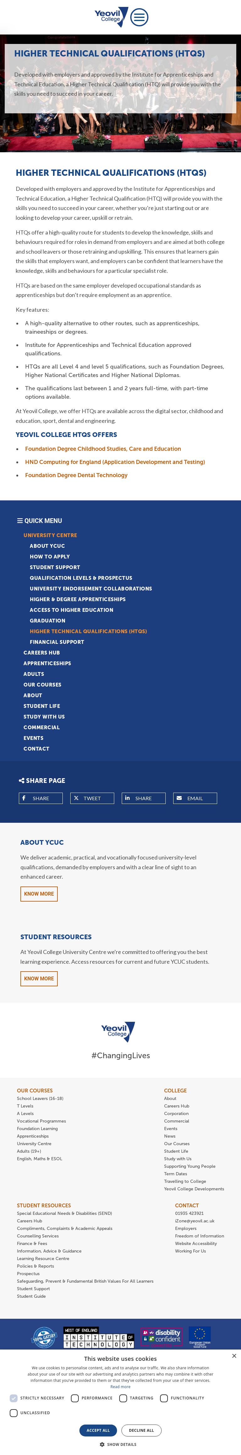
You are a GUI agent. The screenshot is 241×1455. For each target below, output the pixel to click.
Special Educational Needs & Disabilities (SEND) (64, 1213)
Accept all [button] (98, 1430)
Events (33, 738)
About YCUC (47, 546)
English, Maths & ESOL (40, 1158)
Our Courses (43, 685)
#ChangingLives (120, 1055)
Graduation (47, 621)
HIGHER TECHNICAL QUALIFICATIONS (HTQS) (88, 631)
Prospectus (28, 1273)
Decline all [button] (141, 1430)
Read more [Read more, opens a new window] (120, 1386)
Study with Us (44, 717)
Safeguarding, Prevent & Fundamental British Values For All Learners (86, 1281)
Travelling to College (185, 1181)
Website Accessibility (196, 1243)
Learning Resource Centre (43, 1258)
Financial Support (57, 642)
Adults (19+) (29, 1151)
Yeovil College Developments (194, 1189)
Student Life (42, 706)
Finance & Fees (32, 1243)
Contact (37, 749)
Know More (39, 894)
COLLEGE (175, 1091)
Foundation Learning (37, 1128)
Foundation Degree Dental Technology (76, 475)
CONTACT (187, 1206)
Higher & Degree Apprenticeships (78, 599)
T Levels (25, 1106)
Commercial (42, 727)
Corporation (176, 1113)
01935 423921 (189, 1213)
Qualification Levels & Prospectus (81, 578)
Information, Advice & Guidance (49, 1251)
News (169, 1136)
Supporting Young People (190, 1166)
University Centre (50, 535)
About (33, 695)
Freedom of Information (199, 1236)
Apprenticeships (47, 663)
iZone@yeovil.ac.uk (194, 1221)
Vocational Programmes (41, 1121)
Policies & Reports (35, 1266)
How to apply (50, 557)
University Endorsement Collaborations (91, 589)
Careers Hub (42, 653)
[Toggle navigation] (139, 17)
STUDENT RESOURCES (44, 1206)
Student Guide (31, 1296)
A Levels (25, 1113)
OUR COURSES (35, 1091)
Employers (185, 1228)
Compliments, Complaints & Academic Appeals (64, 1228)
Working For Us (190, 1251)
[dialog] (120, 1402)
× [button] (234, 1356)
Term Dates (175, 1174)
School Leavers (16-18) (40, 1098)
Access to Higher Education (71, 610)
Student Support (55, 567)
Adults (34, 674)
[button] (120, 1444)
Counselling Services (38, 1236)
